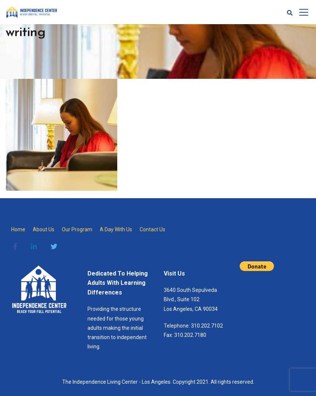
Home (18, 229)
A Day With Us (116, 229)
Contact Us (152, 229)
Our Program (77, 229)
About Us (43, 229)
